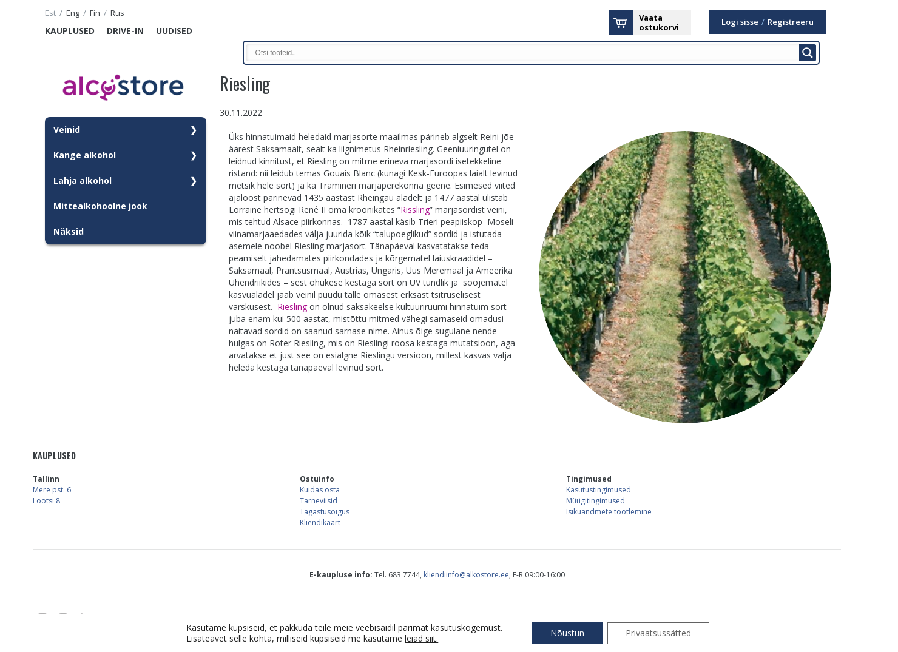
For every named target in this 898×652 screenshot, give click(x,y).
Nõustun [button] (567, 633)
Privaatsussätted (658, 633)
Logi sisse (739, 22)
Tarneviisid (318, 501)
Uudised (174, 30)
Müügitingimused (595, 501)
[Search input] (525, 52)
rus (117, 13)
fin (95, 13)
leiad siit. (421, 638)
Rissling (415, 209)
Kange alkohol (84, 155)
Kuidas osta (320, 490)
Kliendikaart (320, 522)
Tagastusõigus (324, 511)
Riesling (292, 306)
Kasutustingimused (598, 490)
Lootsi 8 (46, 501)
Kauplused (70, 30)
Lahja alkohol (82, 180)
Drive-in (125, 30)
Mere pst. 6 (52, 490)
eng (72, 13)
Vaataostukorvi (659, 22)
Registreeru (791, 22)
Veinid (66, 129)
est (50, 13)
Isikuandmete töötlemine (609, 511)
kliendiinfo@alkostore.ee (466, 575)
